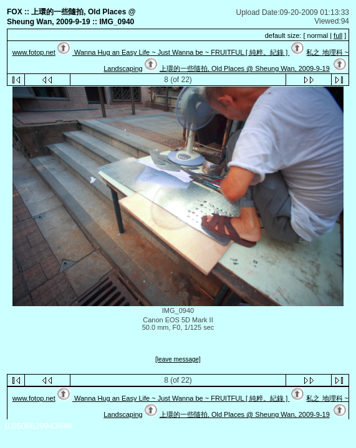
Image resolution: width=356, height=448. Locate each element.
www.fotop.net (33, 52)
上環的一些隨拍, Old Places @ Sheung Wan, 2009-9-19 (245, 68)
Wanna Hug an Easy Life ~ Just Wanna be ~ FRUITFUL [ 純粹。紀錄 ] (180, 52)
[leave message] (178, 360)
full (338, 35)
